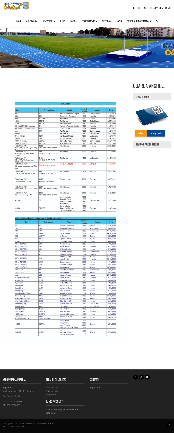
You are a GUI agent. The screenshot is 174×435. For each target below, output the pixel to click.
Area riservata (8, 427)
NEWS (62, 21)
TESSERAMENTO (156, 7)
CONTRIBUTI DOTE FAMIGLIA (139, 21)
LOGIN (168, 7)
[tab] (152, 96)
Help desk (51, 394)
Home (5, 36)
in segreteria (156, 133)
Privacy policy (52, 391)
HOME (18, 21)
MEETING (106, 21)
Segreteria (95, 387)
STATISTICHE (48, 21)
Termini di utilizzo (54, 387)
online (140, 133)
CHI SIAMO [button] (32, 21)
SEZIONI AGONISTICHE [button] (147, 144)
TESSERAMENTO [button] (89, 21)
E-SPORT (50, 424)
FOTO (73, 21)
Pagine (14, 36)
